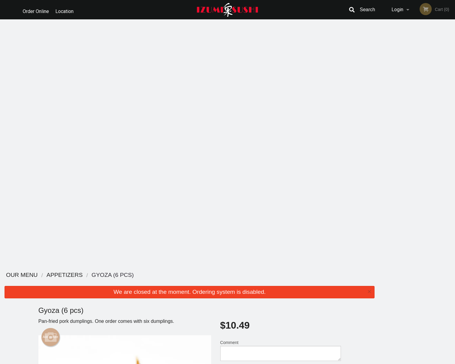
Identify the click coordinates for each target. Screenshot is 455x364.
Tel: (326, 298)
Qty (238, 128)
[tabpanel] (417, 80)
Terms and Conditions (276, 290)
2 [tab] (404, 119)
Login (397, 9)
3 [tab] (413, 119)
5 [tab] (431, 119)
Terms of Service (237, 360)
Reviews (264, 283)
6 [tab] (440, 119)
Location (66, 9)
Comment (280, 103)
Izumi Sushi (95, 275)
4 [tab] (422, 119)
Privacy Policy (269, 298)
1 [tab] (394, 119)
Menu (212, 283)
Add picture (50, 90)
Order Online (36, 9)
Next (450, 80)
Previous (384, 80)
